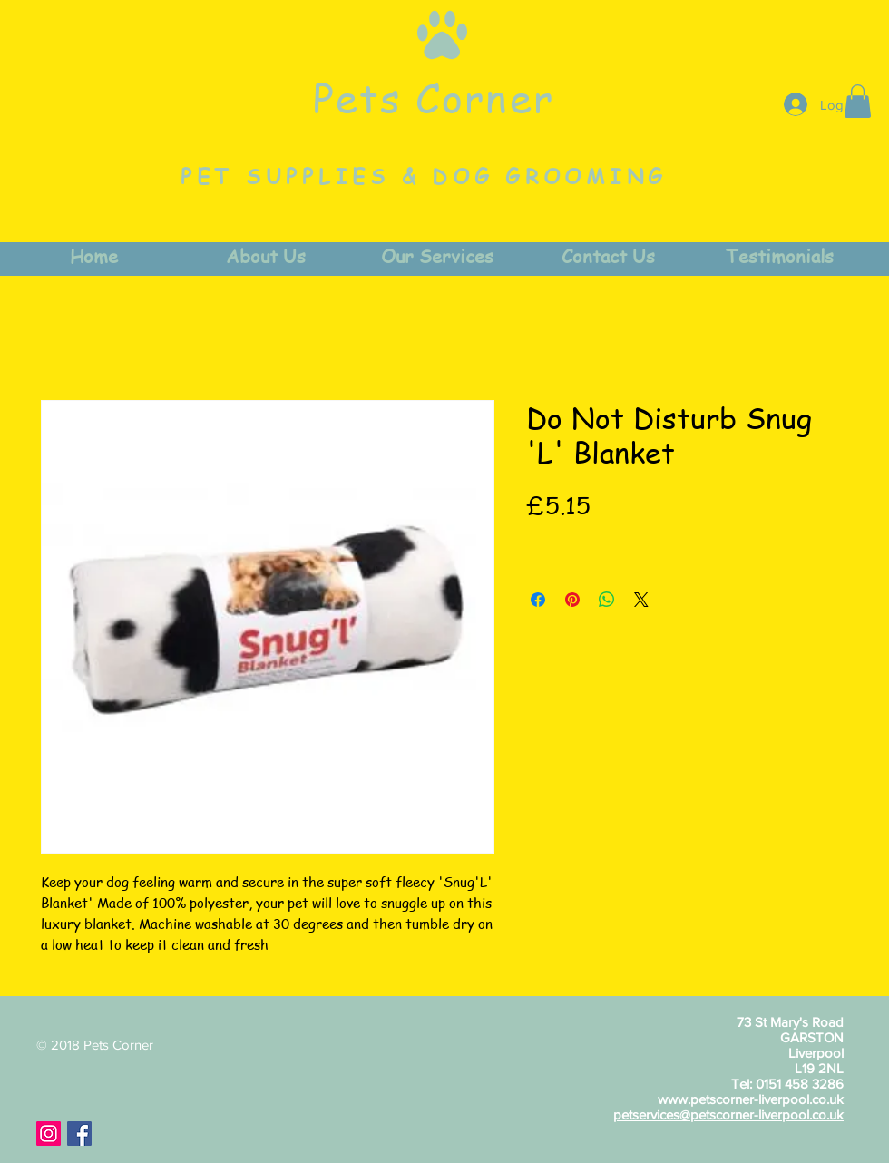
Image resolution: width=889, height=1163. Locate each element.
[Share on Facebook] (538, 600)
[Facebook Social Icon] (79, 1133)
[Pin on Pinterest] (572, 600)
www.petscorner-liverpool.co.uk (751, 1099)
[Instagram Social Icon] (48, 1133)
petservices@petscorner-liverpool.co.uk (728, 1114)
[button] (858, 101)
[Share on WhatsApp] (607, 600)
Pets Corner (433, 97)
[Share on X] (641, 600)
